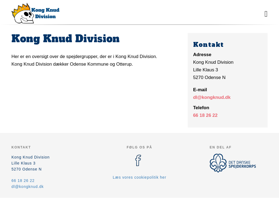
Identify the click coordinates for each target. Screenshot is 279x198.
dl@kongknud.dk (212, 97)
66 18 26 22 (205, 115)
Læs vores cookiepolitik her (139, 177)
